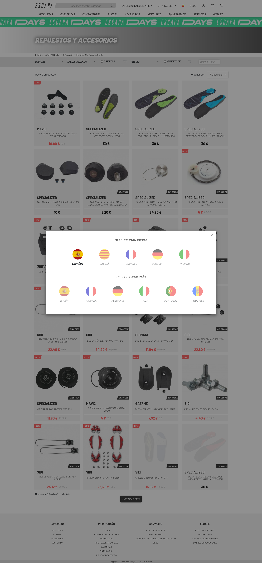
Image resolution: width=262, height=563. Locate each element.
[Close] (212, 235)
